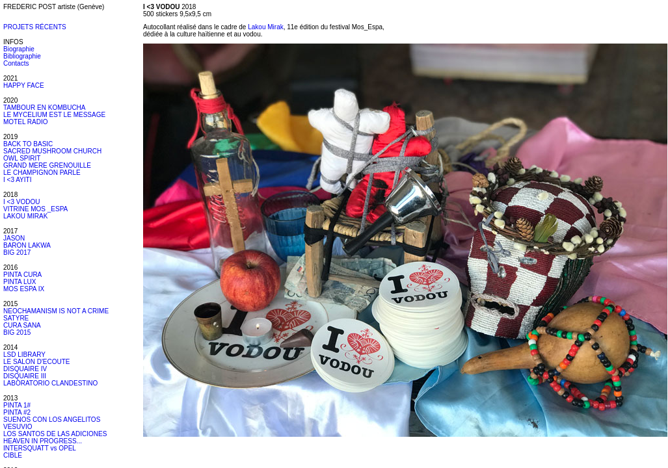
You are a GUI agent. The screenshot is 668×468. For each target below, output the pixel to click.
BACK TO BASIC (28, 144)
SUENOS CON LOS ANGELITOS (51, 419)
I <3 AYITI (17, 179)
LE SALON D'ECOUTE (36, 361)
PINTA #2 (17, 412)
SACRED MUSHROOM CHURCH (52, 151)
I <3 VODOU (21, 201)
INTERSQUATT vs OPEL (39, 448)
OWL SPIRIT (21, 158)
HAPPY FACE (23, 85)
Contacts (16, 63)
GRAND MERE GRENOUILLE (47, 165)
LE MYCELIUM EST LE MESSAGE (54, 114)
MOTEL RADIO (25, 121)
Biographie (18, 49)
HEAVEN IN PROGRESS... (42, 441)
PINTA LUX (19, 281)
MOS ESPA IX (23, 288)
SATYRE (16, 318)
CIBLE (12, 455)
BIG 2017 (17, 252)
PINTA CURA (22, 274)
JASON (14, 238)
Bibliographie (22, 56)
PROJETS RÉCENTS (34, 27)
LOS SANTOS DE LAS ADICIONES (55, 433)
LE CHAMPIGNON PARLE (42, 172)
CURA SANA (22, 325)
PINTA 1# (17, 405)
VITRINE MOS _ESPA (35, 209)
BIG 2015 (17, 332)
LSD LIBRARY (24, 354)
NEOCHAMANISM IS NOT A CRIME (56, 311)
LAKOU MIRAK (25, 216)
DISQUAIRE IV (25, 368)
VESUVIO (17, 426)
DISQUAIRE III (24, 376)
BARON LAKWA (27, 245)
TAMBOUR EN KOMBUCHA (44, 107)
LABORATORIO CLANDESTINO (50, 383)
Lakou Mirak (265, 27)
